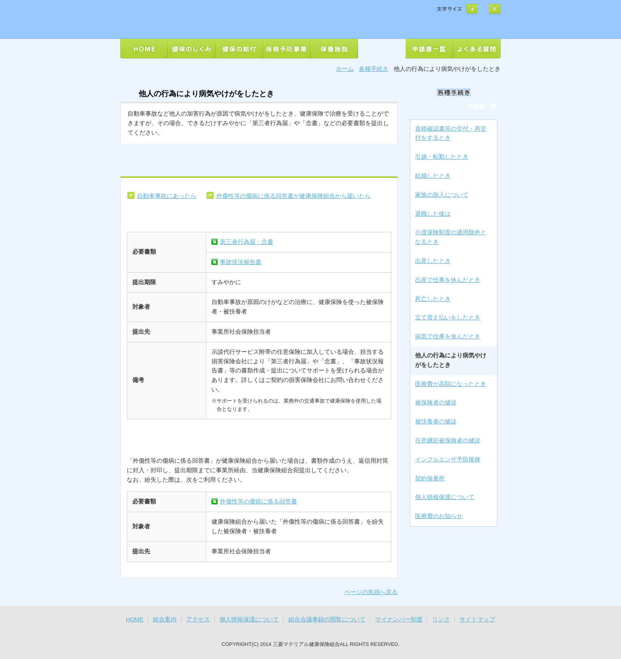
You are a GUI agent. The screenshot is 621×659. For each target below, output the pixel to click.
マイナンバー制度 (399, 619)
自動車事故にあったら (166, 196)
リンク (441, 619)
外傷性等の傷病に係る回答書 (258, 501)
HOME (135, 619)
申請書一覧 (482, 106)
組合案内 (165, 619)
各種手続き (374, 69)
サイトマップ (477, 619)
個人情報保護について (249, 619)
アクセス (198, 619)
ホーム (345, 69)
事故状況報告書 (240, 262)
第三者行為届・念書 (246, 242)
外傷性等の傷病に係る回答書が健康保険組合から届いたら (293, 196)
